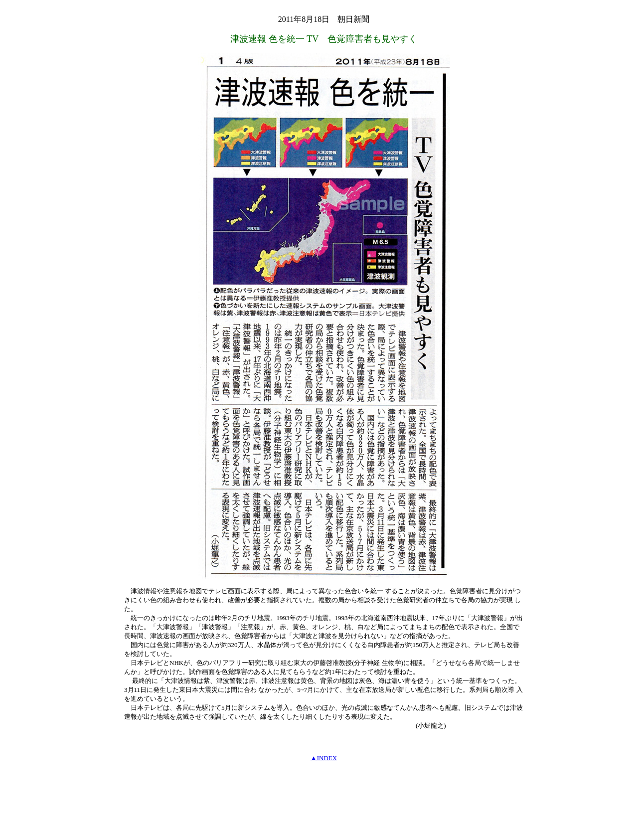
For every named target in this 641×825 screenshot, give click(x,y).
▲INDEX (324, 758)
